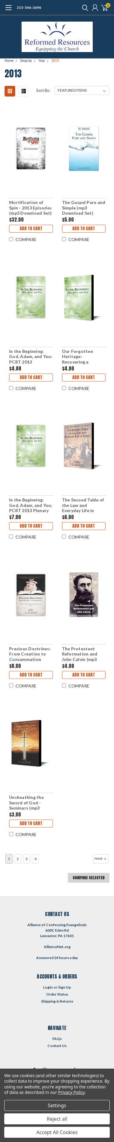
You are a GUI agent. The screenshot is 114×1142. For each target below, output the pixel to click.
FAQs (57, 1038)
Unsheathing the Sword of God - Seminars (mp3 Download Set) (26, 803)
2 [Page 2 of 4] (18, 858)
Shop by (26, 61)
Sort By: (43, 90)
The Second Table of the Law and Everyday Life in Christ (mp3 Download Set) (83, 505)
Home (9, 61)
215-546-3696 (29, 7)
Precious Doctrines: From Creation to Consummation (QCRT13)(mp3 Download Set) (30, 654)
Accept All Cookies (57, 1132)
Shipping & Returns (57, 1001)
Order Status (57, 994)
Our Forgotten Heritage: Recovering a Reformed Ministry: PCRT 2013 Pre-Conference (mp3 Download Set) (82, 357)
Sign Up (64, 987)
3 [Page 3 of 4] (27, 858)
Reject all (57, 1119)
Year (41, 61)
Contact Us (57, 1045)
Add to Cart (31, 228)
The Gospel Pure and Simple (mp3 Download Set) (83, 208)
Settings (57, 1105)
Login (48, 987)
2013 (55, 61)
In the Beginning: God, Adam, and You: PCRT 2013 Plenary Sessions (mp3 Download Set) (30, 505)
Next (101, 859)
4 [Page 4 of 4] (35, 858)
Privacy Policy (71, 1092)
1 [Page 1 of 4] (9, 858)
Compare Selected (89, 877)
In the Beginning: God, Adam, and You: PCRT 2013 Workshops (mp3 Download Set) (30, 357)
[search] (84, 7)
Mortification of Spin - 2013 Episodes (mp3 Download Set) (30, 208)
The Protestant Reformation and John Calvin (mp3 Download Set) (80, 654)
